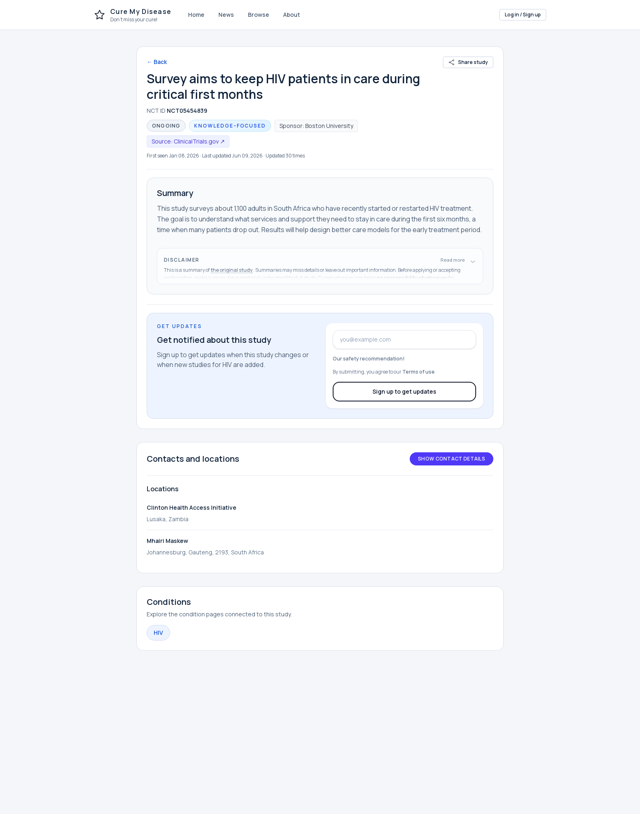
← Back (157, 62)
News (226, 14)
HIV (158, 632)
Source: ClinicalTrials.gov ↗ (188, 141)
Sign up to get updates (404, 391)
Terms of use (418, 371)
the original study (232, 270)
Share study (468, 62)
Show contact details (451, 458)
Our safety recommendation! (369, 358)
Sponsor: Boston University (316, 126)
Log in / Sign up (523, 14)
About (291, 14)
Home (196, 14)
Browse (258, 14)
